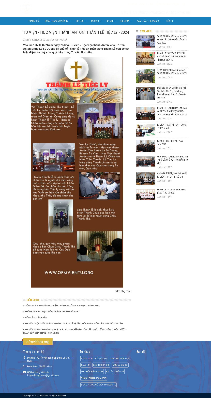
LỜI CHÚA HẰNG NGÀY (92, 371)
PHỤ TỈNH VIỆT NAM (120, 358)
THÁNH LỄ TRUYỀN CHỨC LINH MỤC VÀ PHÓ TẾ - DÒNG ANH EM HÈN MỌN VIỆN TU (171, 56)
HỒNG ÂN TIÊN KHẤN (36, 317)
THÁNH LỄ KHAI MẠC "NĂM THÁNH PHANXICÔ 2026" (52, 311)
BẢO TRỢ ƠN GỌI (101, 365)
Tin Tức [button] (81, 21)
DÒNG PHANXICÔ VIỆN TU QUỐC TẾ (98, 384)
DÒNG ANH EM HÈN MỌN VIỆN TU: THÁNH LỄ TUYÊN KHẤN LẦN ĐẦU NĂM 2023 (172, 39)
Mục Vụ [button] (96, 21)
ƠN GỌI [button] (110, 21)
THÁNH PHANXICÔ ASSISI (93, 378)
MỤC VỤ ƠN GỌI (120, 365)
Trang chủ (33, 21)
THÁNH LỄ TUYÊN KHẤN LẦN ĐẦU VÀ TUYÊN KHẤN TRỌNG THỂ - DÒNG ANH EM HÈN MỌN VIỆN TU (172, 111)
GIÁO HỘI (85, 365)
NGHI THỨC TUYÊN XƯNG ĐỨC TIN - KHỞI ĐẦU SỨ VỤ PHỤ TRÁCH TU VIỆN (172, 160)
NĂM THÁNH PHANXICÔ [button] (149, 21)
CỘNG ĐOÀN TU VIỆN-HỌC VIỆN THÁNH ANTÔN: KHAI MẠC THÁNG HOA (62, 305)
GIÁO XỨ (120, 371)
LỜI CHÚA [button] (126, 21)
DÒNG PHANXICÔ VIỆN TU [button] (58, 21)
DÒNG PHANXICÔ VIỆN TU (93, 358)
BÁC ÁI (109, 371)
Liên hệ (169, 21)
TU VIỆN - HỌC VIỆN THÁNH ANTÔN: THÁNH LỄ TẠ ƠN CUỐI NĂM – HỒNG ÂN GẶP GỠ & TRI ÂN (74, 323)
